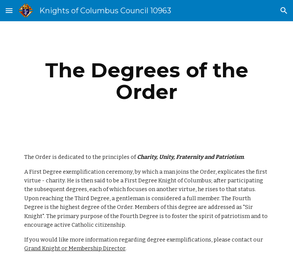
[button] (9, 10)
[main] (146, 81)
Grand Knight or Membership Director (74, 248)
